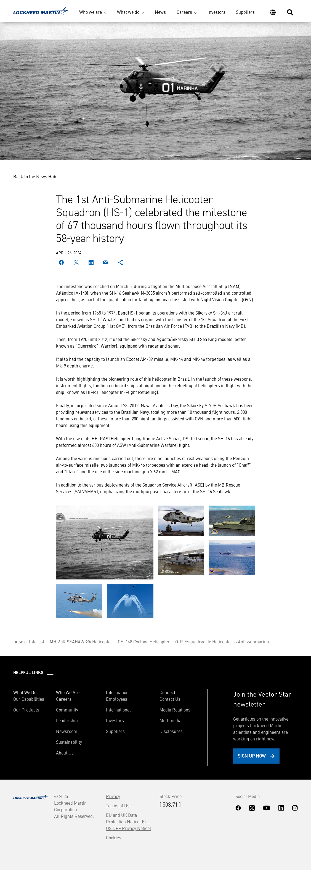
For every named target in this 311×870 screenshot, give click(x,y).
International (118, 710)
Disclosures (171, 731)
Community (67, 710)
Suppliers (245, 12)
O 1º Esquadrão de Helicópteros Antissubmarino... (223, 641)
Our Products (26, 710)
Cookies (113, 837)
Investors (216, 12)
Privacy (113, 796)
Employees (116, 699)
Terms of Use (119, 805)
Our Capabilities (28, 699)
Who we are (90, 12)
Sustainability (69, 742)
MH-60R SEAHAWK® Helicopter (81, 641)
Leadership (67, 720)
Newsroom (66, 731)
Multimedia (170, 720)
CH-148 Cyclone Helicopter (144, 641)
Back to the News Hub (34, 176)
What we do (128, 12)
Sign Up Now (252, 756)
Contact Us (170, 699)
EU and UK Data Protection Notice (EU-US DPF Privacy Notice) (128, 821)
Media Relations (175, 710)
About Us (65, 753)
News (160, 12)
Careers (184, 12)
